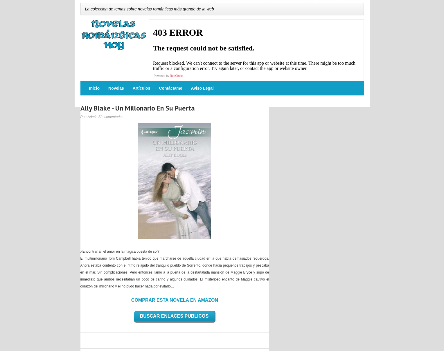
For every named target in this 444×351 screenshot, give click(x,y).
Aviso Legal (202, 88)
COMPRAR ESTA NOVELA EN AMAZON (174, 300)
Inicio (94, 88)
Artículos (141, 88)
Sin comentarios (110, 117)
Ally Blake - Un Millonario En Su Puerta (137, 108)
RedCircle (176, 75)
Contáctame (170, 88)
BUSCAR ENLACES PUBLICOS (174, 316)
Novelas (116, 88)
